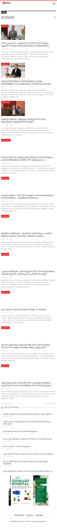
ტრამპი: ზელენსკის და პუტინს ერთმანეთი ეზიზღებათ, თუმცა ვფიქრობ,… (28, 414)
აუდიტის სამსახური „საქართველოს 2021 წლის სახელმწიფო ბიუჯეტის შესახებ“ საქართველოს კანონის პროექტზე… (28, 273)
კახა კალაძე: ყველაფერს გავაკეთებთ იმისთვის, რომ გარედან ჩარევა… (28, 439)
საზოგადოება (6, 102)
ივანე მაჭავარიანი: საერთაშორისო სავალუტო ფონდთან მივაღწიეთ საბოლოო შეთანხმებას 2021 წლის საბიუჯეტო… (27, 384)
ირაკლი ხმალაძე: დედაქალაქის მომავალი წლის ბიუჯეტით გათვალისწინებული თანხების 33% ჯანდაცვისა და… (27, 158)
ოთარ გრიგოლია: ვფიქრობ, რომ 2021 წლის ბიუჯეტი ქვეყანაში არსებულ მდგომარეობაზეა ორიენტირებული (25, 44)
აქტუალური (5, 64)
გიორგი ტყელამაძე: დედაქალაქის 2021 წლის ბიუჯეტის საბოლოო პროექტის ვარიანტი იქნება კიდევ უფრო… (25, 346)
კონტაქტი (39, 515)
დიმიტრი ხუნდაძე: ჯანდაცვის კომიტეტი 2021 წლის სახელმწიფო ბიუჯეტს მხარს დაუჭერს (23, 120)
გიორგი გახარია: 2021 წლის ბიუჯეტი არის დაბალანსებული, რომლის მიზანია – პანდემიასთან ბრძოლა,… (27, 196)
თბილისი (5, 26)
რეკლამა (29, 515)
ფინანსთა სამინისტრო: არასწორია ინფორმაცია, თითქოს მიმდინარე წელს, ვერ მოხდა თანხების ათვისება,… (26, 235)
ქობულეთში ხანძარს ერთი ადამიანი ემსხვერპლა (20, 431)
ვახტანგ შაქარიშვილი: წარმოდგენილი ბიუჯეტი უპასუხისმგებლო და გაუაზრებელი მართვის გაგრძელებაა (26, 82)
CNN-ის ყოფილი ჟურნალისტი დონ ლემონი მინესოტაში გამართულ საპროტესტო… (27, 422)
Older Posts (6, 403)
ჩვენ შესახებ (19, 515)
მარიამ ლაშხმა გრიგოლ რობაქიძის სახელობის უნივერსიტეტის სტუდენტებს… (25, 462)
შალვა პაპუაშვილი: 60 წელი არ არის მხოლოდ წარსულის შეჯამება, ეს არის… (27, 472)
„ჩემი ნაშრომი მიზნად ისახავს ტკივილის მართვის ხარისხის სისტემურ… (28, 454)
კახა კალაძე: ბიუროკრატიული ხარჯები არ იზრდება (23, 309)
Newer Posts (50, 403)
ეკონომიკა (5, 178)
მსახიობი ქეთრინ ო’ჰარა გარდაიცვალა (17, 446)
